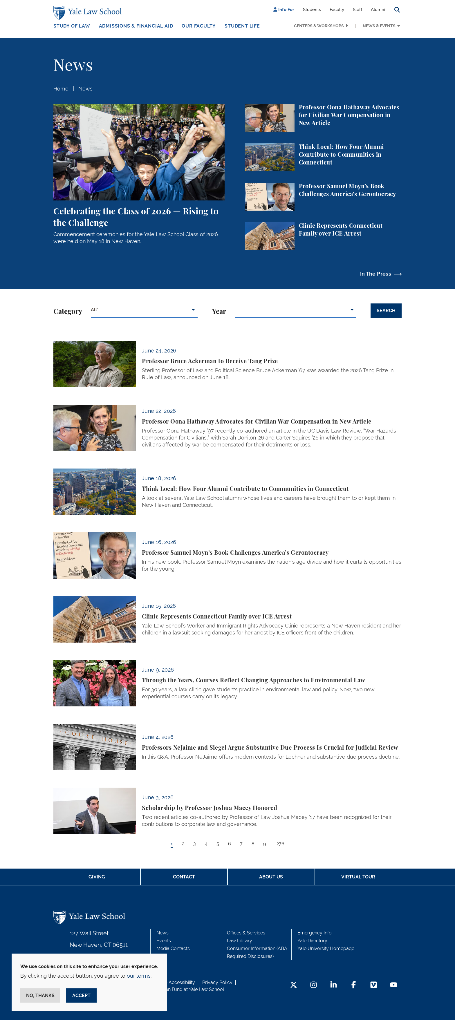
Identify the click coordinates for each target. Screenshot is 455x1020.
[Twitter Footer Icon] (293, 985)
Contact (184, 877)
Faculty (337, 9)
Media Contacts (173, 948)
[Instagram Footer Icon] (313, 985)
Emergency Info (314, 933)
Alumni (378, 9)
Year (219, 312)
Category (67, 312)
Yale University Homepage (325, 948)
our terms (139, 976)
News (85, 89)
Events (163, 940)
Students (312, 9)
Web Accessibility (176, 982)
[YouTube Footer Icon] (393, 985)
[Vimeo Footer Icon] (373, 985)
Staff (357, 9)
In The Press (375, 274)
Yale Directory (312, 940)
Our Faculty (199, 26)
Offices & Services (246, 933)
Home (60, 89)
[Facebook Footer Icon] (353, 985)
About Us (271, 877)
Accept (81, 995)
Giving (97, 877)
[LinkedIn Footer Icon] (333, 985)
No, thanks (40, 995)
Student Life (242, 26)
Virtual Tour (358, 877)
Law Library (239, 940)
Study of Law (71, 26)
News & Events (379, 25)
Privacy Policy (217, 982)
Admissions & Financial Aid (136, 26)
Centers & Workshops (319, 25)
